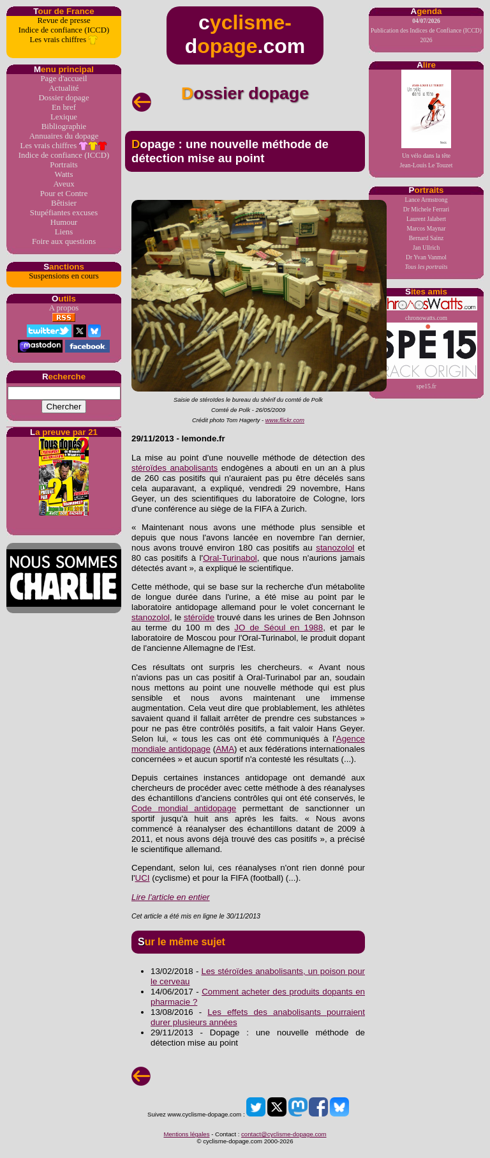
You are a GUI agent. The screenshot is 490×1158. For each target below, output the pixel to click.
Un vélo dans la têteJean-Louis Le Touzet (426, 119)
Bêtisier (64, 203)
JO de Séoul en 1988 (278, 627)
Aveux (63, 183)
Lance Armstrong (426, 199)
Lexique (63, 116)
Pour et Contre (64, 193)
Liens (64, 231)
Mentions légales (186, 1134)
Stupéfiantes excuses (64, 212)
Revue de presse (63, 20)
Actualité (64, 88)
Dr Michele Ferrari (426, 209)
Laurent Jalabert (426, 218)
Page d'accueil (63, 78)
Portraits (63, 164)
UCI (142, 878)
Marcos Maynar (425, 228)
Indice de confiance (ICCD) (64, 30)
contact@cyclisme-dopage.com (283, 1134)
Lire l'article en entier (170, 897)
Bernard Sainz (426, 237)
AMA (225, 749)
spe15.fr (426, 356)
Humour (64, 222)
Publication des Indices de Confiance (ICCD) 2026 (426, 30)
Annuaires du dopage (64, 136)
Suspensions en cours (63, 275)
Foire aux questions (64, 241)
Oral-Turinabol (230, 558)
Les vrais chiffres (64, 40)
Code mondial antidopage (183, 808)
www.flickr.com (284, 420)
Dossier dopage (63, 97)
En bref (64, 107)
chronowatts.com (426, 308)
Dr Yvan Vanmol (426, 257)
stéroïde (199, 617)
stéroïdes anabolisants (174, 468)
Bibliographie (63, 126)
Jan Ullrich (426, 247)
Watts (64, 174)
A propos (64, 307)
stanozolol (335, 547)
